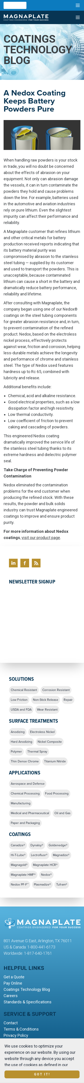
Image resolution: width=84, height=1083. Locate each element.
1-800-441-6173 (41, 947)
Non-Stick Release (45, 700)
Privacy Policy (16, 1035)
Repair (68, 700)
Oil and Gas (62, 813)
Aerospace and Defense (28, 784)
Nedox (46, 875)
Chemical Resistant (24, 690)
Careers (11, 995)
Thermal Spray (37, 751)
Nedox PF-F (19, 884)
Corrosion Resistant (56, 690)
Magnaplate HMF (23, 875)
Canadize (18, 845)
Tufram (61, 884)
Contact (11, 1023)
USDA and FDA (21, 709)
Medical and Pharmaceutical (30, 813)
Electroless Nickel (42, 732)
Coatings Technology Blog (27, 989)
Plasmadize (42, 884)
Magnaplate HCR (45, 865)
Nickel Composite (50, 742)
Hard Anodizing (21, 742)
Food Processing (57, 793)
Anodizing (18, 732)
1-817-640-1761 (38, 953)
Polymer (16, 751)
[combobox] (15, 5)
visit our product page (41, 537)
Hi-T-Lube (18, 855)
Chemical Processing (25, 793)
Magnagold (19, 865)
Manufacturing (20, 803)
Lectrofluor (39, 855)
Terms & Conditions (21, 1029)
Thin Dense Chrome (25, 761)
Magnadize (61, 855)
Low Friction (19, 700)
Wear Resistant (47, 709)
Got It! (42, 1074)
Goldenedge (58, 845)
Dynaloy (36, 845)
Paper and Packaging (25, 823)
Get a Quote (14, 977)
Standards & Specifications (28, 1002)
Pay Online (13, 983)
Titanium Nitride (55, 761)
